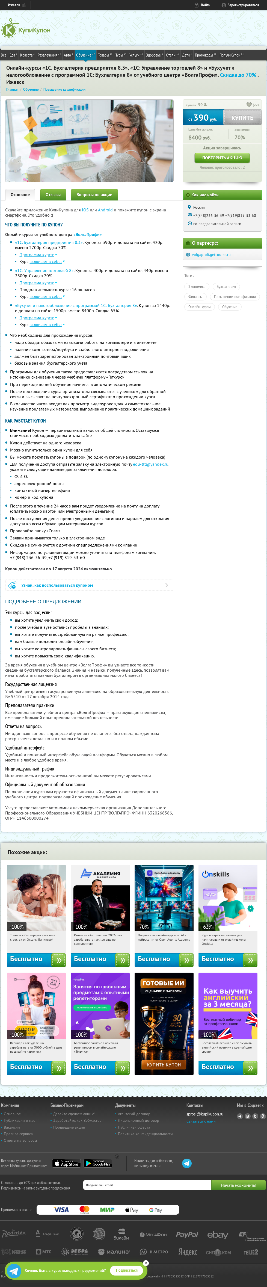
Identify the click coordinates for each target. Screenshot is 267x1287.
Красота (27, 55)
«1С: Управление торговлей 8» (44, 270)
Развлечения (49, 55)
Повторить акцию (222, 158)
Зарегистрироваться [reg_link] (243, 5)
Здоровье (154, 55)
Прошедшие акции (69, 1127)
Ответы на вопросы (20, 1140)
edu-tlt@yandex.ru (150, 464)
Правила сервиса (18, 1133)
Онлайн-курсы (199, 307)
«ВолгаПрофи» (87, 234)
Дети (187, 55)
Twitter (255, 1116)
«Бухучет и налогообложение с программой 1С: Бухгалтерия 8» (76, 305)
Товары (105, 55)
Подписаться (127, 1270)
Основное (20, 194)
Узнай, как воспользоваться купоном (57, 585)
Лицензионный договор (138, 1120)
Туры (120, 55)
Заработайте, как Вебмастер (77, 1120)
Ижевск (14, 5)
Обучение (85, 55)
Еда (13, 55)
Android (106, 209)
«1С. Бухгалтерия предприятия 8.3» (49, 242)
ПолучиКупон (231, 55)
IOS (86, 209)
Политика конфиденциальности (145, 1133)
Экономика (196, 286)
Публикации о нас (19, 1120)
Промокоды (205, 55)
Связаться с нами (201, 1121)
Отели (172, 55)
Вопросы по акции (94, 194)
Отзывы (53, 194)
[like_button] (249, 105)
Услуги (136, 55)
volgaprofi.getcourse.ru (211, 254)
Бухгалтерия (226, 286)
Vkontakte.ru (248, 1116)
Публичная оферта (134, 1127)
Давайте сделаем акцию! (74, 1113)
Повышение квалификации (235, 296)
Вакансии (12, 1127)
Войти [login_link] (205, 5)
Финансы (195, 296)
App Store (66, 1163)
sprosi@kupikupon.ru (204, 1114)
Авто (68, 55)
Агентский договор (134, 1113)
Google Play (98, 1163)
